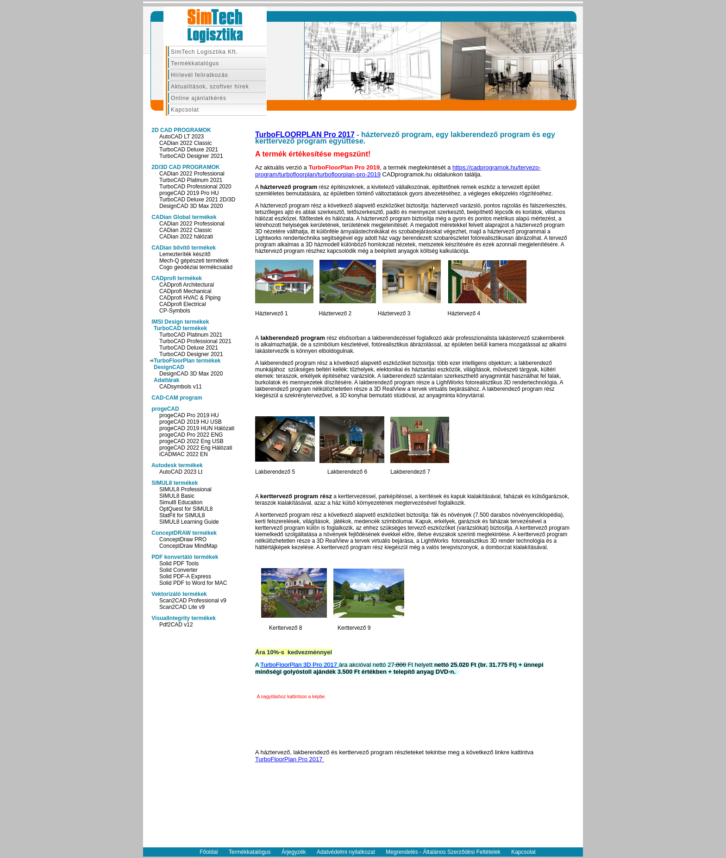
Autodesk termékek (176, 465)
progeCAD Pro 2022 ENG (191, 435)
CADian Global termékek (183, 217)
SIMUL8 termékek (174, 483)
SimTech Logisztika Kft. (204, 52)
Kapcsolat (185, 109)
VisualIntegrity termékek (183, 618)
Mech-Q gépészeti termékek (194, 260)
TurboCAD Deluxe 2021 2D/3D (197, 199)
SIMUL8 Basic (176, 496)
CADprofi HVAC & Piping (190, 297)
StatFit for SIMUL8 (182, 515)
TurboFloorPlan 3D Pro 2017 (299, 664)
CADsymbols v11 (180, 386)
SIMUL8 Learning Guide (189, 522)
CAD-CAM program (176, 398)
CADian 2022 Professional (192, 173)
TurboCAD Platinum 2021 (190, 180)
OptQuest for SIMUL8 (186, 509)
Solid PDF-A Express (185, 576)
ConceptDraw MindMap (188, 546)
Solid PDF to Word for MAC (193, 583)
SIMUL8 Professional (185, 489)
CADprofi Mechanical (185, 291)
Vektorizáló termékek (178, 594)
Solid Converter (178, 570)
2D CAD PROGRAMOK (180, 130)
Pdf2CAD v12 (176, 624)
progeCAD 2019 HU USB (190, 422)
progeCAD (164, 409)
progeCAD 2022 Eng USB (191, 441)
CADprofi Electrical (182, 304)
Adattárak (166, 380)
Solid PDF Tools (179, 563)
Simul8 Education (180, 502)
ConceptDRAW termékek (183, 533)
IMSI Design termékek (179, 322)
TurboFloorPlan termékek (187, 360)
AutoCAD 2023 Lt (180, 472)
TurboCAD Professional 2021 (195, 341)
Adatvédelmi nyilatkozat (346, 852)
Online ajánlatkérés (198, 98)
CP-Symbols (174, 310)
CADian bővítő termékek (183, 247)
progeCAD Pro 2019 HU (189, 415)
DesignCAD (169, 367)
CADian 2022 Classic (185, 143)
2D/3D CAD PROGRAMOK (185, 167)
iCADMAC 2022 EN (183, 454)
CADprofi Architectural (186, 285)
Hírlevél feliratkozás (199, 75)
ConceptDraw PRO (183, 539)
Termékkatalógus (195, 63)
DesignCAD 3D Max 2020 (191, 206)
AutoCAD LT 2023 (181, 136)
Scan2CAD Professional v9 (192, 600)
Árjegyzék (294, 852)
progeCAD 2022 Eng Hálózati (195, 448)
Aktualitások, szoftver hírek (210, 86)
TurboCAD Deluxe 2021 (188, 149)
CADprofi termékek (176, 278)
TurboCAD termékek (180, 328)
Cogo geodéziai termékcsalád (195, 267)
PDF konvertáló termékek (184, 557)
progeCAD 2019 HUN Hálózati (196, 428)
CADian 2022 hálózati (186, 236)
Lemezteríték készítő (185, 254)
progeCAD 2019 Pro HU (189, 193)
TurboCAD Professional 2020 (195, 186)
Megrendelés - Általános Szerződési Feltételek (443, 852)
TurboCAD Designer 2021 (191, 156)
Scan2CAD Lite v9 (182, 607)
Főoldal (209, 852)
